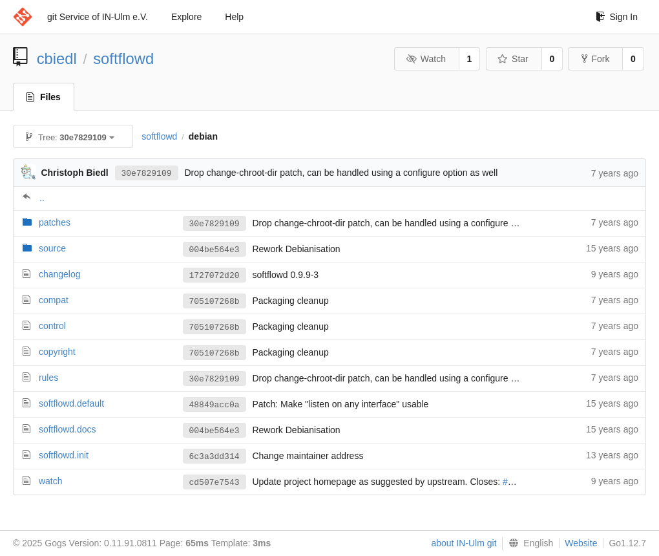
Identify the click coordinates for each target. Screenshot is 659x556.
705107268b (214, 301)
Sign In (617, 17)
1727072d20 (214, 275)
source (52, 248)
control (52, 326)
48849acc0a (214, 405)
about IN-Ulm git (463, 543)
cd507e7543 (214, 482)
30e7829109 (146, 172)
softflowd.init (64, 455)
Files (43, 97)
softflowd (123, 58)
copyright (57, 352)
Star (512, 59)
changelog (60, 274)
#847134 (520, 482)
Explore (186, 17)
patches (54, 222)
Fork (595, 59)
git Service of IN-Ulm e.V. (97, 17)
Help (234, 17)
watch (51, 481)
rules (48, 377)
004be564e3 (214, 249)
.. (42, 198)
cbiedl (57, 58)
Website (581, 543)
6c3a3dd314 (214, 456)
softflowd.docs (67, 429)
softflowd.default (71, 403)
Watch (426, 59)
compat (53, 300)
